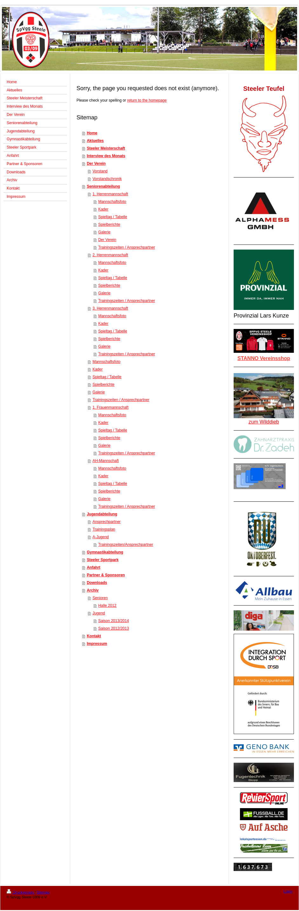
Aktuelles (95, 140)
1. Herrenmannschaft (110, 194)
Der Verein (96, 163)
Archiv (92, 590)
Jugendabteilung (102, 514)
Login (288, 891)
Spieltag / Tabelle (112, 217)
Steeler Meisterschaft (106, 148)
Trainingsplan (103, 529)
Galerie (104, 232)
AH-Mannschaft (105, 461)
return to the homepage (147, 100)
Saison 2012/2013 (113, 628)
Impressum (97, 643)
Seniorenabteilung (103, 186)
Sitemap (43, 892)
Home (92, 133)
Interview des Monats (106, 156)
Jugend (98, 613)
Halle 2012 (107, 605)
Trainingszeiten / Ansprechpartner (126, 247)
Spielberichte (109, 224)
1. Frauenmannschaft (110, 407)
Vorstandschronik (107, 179)
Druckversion (21, 892)
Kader (103, 209)
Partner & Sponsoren (106, 575)
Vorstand (99, 171)
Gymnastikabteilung (105, 552)
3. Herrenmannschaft (110, 308)
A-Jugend (100, 537)
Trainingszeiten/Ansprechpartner (125, 544)
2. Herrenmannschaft (110, 255)
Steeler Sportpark (102, 560)
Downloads (97, 582)
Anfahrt (93, 567)
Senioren (100, 598)
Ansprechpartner (106, 521)
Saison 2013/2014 (113, 621)
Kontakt (94, 636)
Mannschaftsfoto (112, 201)
